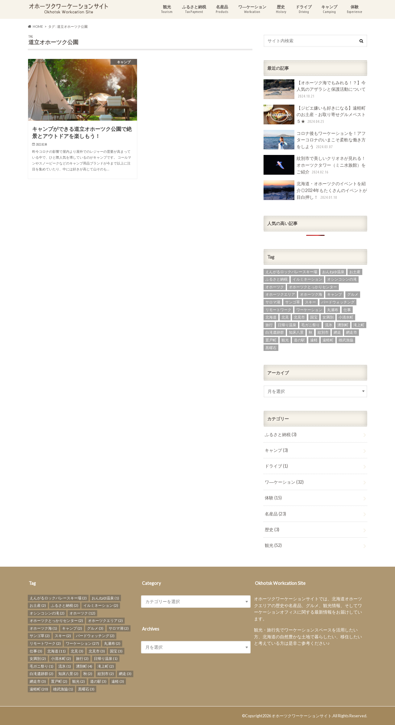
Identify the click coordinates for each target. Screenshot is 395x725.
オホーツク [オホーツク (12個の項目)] (274, 287)
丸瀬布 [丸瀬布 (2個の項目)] (332, 309)
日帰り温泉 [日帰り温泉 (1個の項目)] (287, 325)
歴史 (281, 9)
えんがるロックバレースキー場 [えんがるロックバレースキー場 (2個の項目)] (291, 271)
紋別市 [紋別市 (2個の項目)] (323, 332)
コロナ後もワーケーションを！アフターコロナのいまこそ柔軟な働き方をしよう (315, 140)
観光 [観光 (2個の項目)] (285, 340)
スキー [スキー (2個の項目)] (310, 302)
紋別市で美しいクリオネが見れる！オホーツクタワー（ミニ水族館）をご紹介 (315, 165)
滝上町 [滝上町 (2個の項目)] (358, 325)
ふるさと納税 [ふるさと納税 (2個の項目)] (276, 279)
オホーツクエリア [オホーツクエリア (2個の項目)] (280, 294)
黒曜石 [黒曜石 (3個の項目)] (270, 347)
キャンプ (329, 9)
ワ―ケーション (252, 9)
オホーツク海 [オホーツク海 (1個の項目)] (311, 294)
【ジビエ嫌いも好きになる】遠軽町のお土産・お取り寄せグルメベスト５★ (315, 115)
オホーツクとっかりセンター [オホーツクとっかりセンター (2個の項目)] (313, 287)
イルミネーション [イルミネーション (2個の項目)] (307, 279)
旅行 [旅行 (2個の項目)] (269, 325)
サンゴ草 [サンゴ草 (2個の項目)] (292, 302)
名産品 (222, 9)
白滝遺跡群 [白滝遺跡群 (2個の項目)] (274, 332)
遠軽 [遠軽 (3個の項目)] (314, 340)
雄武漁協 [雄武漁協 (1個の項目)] (346, 340)
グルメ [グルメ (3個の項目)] (352, 294)
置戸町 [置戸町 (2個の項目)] (270, 340)
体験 (354, 9)
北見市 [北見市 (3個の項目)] (299, 317)
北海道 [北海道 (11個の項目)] (270, 317)
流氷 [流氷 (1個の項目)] (328, 325)
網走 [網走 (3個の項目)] (337, 332)
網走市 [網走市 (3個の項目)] (351, 332)
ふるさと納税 (194, 9)
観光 (167, 9)
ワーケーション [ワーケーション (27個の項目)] (309, 309)
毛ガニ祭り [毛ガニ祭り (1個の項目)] (310, 325)
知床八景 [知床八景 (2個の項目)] (296, 332)
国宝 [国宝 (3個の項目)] (314, 317)
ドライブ (304, 9)
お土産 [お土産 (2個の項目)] (354, 271)
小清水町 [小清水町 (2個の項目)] (346, 317)
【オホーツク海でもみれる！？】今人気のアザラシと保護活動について (315, 89)
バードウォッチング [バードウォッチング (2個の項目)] (338, 302)
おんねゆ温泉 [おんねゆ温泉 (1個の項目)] (333, 271)
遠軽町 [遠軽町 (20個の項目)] (328, 340)
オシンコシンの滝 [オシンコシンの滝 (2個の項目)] (342, 279)
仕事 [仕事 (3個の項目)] (347, 309)
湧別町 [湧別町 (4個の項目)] (342, 325)
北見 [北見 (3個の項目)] (285, 317)
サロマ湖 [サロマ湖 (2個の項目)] (272, 302)
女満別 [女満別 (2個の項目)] (328, 317)
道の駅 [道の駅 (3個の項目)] (299, 340)
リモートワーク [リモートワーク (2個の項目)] (278, 309)
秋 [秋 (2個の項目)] (310, 332)
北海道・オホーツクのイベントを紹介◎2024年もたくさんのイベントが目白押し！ (315, 190)
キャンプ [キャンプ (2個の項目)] (334, 294)
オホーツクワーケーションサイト (302, 715)
